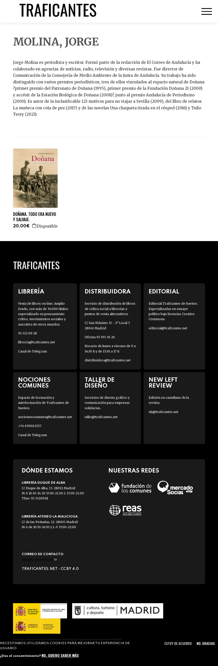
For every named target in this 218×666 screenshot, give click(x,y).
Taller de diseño (99, 383)
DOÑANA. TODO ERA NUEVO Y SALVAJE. (34, 217)
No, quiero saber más (60, 655)
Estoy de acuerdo (178, 643)
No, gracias (206, 643)
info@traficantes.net (39, 559)
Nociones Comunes (34, 383)
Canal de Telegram (32, 351)
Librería (31, 292)
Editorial (164, 292)
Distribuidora (108, 292)
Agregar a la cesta (34, 225)
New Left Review (163, 383)
